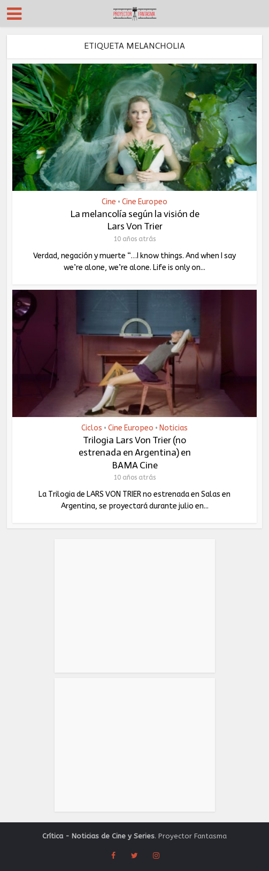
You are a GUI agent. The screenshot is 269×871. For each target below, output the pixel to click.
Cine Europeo (144, 202)
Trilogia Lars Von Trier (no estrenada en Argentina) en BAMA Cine (135, 452)
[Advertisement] (135, 606)
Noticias (173, 428)
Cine (109, 202)
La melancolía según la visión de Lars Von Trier (134, 220)
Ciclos (91, 428)
